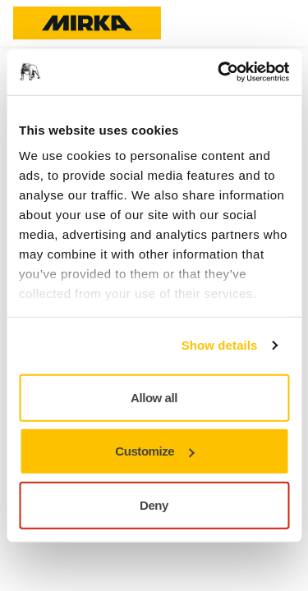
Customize (154, 451)
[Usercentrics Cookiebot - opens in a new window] (219, 72)
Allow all (154, 397)
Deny (154, 504)
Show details (220, 345)
